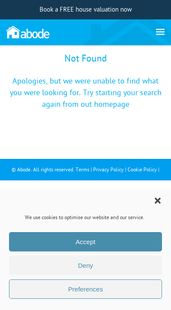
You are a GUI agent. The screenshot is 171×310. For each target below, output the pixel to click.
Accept (85, 241)
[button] (157, 200)
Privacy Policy (108, 170)
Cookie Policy (142, 170)
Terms (82, 170)
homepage (111, 104)
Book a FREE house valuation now (86, 9)
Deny (85, 265)
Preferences (85, 289)
